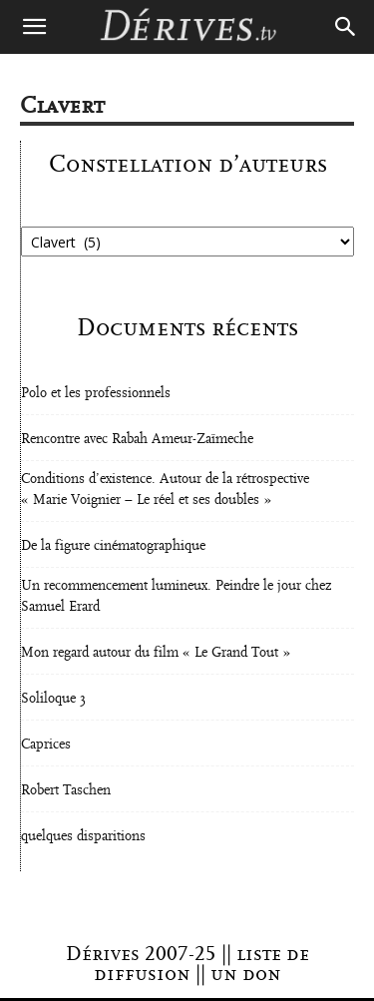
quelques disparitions (83, 836)
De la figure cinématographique (113, 546)
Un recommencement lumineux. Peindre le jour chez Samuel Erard (176, 596)
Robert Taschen (66, 790)
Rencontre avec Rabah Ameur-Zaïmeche (137, 439)
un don (245, 974)
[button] (34, 27)
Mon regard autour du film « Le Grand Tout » (155, 653)
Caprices (46, 744)
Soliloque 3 (53, 699)
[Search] (346, 27)
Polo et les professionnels (96, 393)
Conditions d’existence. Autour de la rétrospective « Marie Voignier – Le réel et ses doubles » (165, 489)
